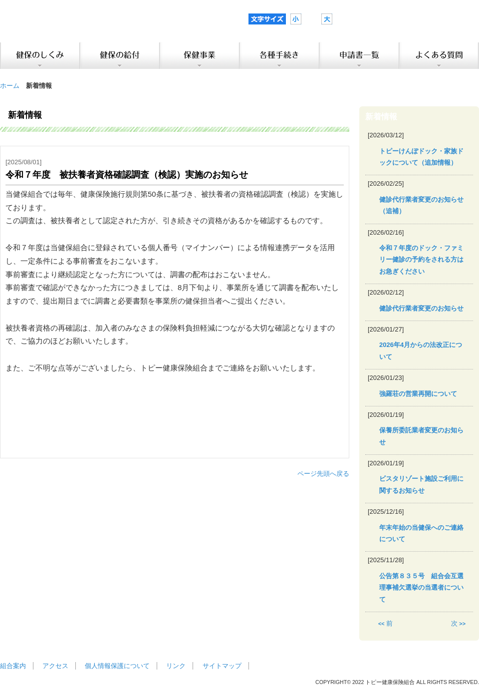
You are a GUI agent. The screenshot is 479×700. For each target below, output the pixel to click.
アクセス (55, 666)
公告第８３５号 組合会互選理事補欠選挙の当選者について (421, 587)
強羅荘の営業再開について (418, 393)
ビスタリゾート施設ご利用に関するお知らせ (421, 484)
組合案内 (13, 666)
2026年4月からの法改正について (420, 350)
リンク (176, 666)
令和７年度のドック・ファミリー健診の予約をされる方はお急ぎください (421, 259)
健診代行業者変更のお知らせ (421, 308)
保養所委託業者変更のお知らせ (421, 435)
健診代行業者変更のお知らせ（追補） (421, 205)
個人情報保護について (117, 666)
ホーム (9, 85)
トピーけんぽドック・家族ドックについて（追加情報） (421, 156)
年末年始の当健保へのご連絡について (421, 533)
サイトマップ (222, 666)
